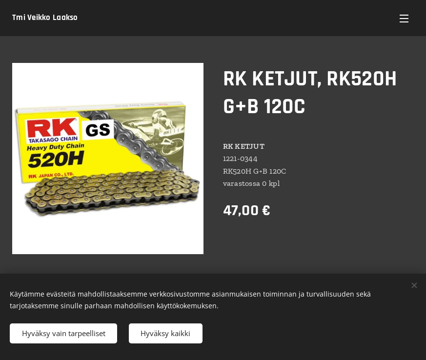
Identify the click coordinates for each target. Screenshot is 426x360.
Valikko (404, 18)
